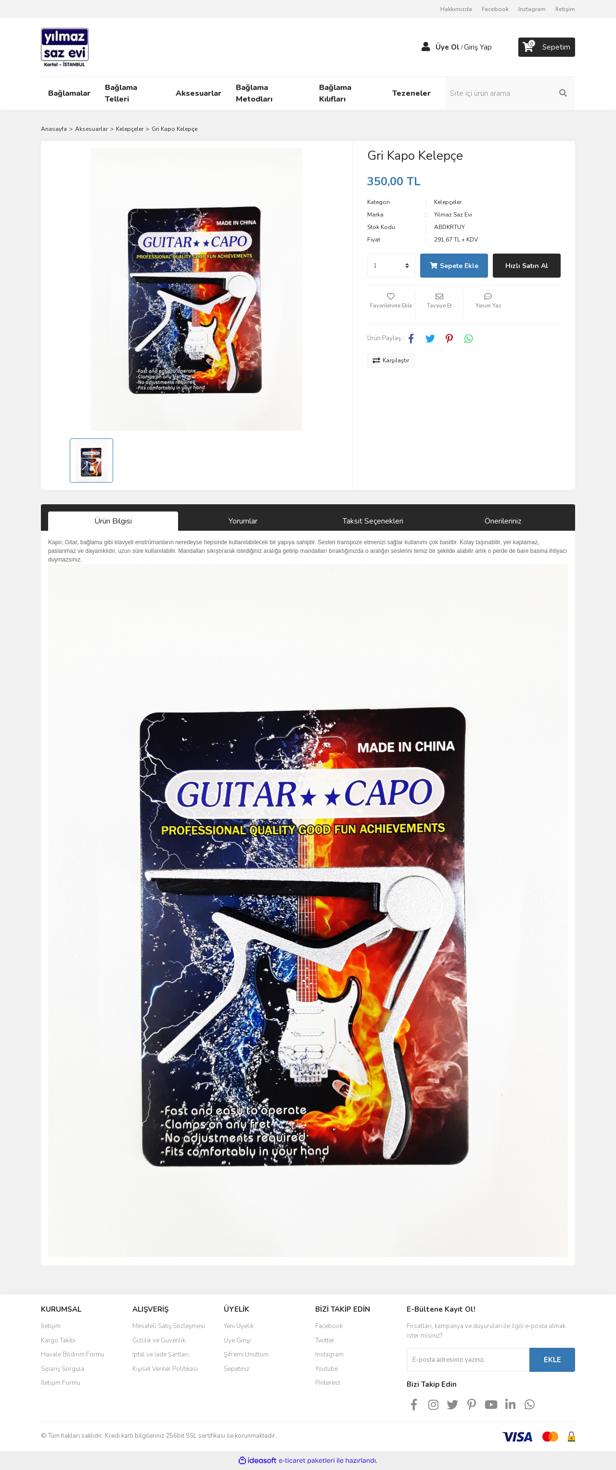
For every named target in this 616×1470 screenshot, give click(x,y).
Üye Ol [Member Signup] (448, 47)
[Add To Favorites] (391, 304)
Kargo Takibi (58, 1340)
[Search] (510, 93)
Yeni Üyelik (239, 1326)
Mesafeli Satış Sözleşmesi (168, 1326)
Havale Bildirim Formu (72, 1354)
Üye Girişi (237, 1340)
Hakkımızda (456, 9)
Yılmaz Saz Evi (453, 214)
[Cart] (546, 47)
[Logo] (65, 47)
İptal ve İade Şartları (160, 1354)
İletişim (565, 9)
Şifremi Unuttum (246, 1354)
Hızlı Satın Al (526, 265)
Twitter (324, 1340)
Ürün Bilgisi (113, 521)
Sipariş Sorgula (62, 1369)
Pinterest (327, 1383)
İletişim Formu (60, 1383)
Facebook (495, 9)
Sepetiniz (236, 1369)
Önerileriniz (503, 521)
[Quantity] (391, 266)
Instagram (532, 9)
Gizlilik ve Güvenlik (158, 1340)
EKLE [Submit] (552, 1360)
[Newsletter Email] (468, 1360)
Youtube (326, 1369)
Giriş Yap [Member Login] (478, 47)
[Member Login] (426, 47)
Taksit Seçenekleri (373, 521)
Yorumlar (243, 521)
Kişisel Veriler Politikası (165, 1369)
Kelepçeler (448, 202)
